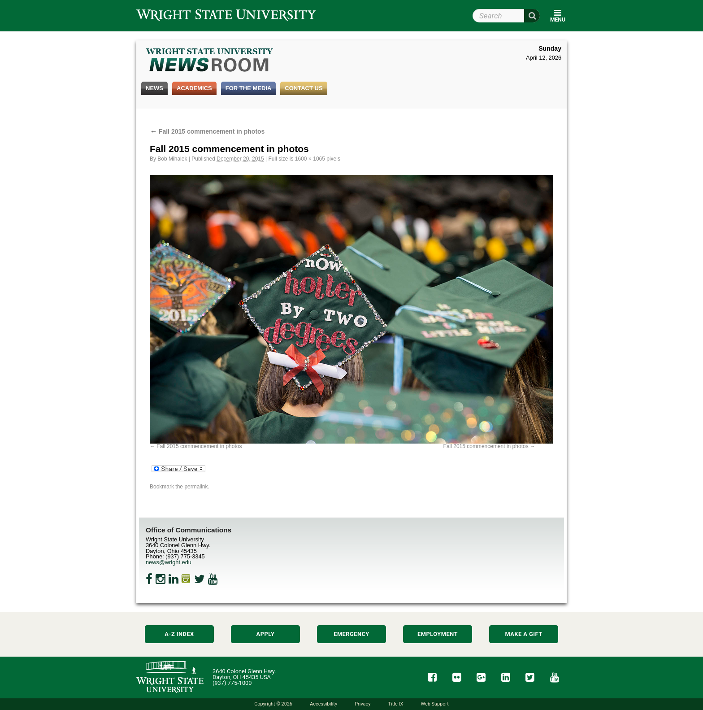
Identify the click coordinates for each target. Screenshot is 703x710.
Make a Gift (523, 634)
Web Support (434, 704)
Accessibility (323, 704)
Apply (265, 634)
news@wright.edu (168, 562)
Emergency (351, 634)
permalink (196, 486)
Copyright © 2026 (273, 704)
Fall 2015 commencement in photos (207, 131)
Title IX (396, 704)
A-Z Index (179, 634)
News (154, 88)
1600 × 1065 (310, 159)
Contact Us (303, 88)
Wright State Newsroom (210, 61)
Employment (437, 634)
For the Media (249, 88)
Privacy (362, 704)
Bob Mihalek (172, 159)
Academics (194, 88)
